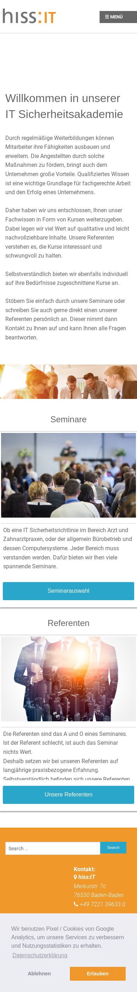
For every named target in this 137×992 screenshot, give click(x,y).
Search (113, 847)
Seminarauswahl (68, 591)
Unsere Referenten (68, 794)
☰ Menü (114, 16)
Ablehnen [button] (39, 973)
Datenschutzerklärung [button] (39, 955)
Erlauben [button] (98, 973)
